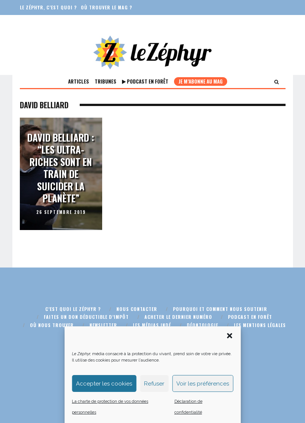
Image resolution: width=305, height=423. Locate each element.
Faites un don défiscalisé (52, 22)
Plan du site (170, 333)
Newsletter (103, 325)
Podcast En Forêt (145, 81)
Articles (78, 81)
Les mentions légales (260, 325)
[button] (229, 371)
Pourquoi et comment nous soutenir (220, 309)
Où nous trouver (52, 325)
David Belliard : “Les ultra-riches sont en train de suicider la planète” (60, 167)
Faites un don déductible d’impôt (86, 317)
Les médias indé (152, 325)
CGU (135, 333)
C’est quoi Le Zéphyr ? (73, 309)
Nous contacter (136, 309)
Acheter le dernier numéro (178, 317)
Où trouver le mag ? (106, 7)
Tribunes (105, 81)
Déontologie (202, 325)
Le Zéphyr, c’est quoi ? (48, 7)
